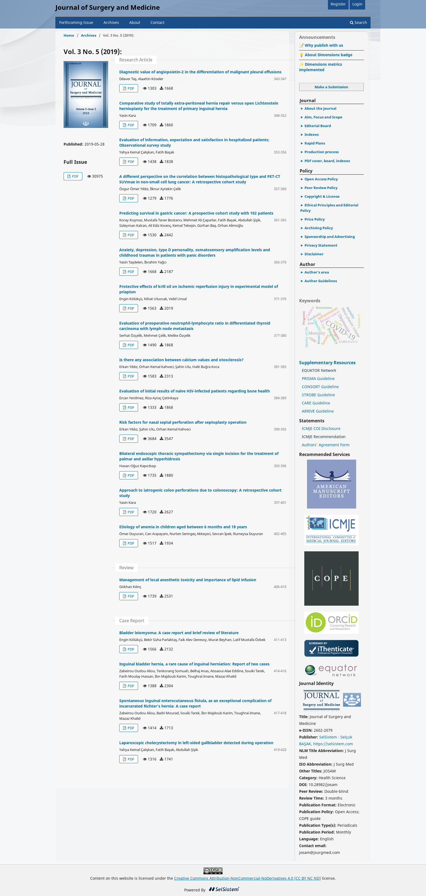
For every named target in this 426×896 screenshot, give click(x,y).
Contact (157, 22)
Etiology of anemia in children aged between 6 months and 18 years (183, 526)
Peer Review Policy (321, 187)
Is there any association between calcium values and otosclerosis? (181, 359)
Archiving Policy (319, 227)
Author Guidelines (321, 280)
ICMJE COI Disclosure (321, 428)
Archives (111, 22)
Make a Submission (331, 86)
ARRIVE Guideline (318, 411)
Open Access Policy (321, 179)
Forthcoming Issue (76, 22)
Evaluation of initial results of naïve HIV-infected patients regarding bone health (194, 391)
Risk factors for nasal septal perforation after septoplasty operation (182, 422)
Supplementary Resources (328, 363)
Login (357, 4)
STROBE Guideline (318, 394)
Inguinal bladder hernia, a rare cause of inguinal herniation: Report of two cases (194, 664)
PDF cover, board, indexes (327, 160)
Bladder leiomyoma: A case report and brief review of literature (179, 632)
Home (69, 35)
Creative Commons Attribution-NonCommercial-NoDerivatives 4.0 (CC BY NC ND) (247, 878)
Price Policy (315, 219)
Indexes (312, 134)
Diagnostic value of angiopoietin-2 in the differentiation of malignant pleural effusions (200, 71)
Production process (322, 151)
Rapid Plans (315, 143)
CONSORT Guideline (320, 386)
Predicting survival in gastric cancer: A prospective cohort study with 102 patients (196, 213)
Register (338, 4)
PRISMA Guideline (318, 378)
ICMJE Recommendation (324, 436)
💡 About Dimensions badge (325, 54)
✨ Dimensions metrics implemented (320, 67)
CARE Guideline (316, 402)
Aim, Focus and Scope (323, 117)
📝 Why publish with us (321, 45)
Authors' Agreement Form (325, 444)
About (134, 22)
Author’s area (317, 272)
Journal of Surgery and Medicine (107, 7)
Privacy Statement (321, 245)
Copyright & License (322, 196)
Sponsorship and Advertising (330, 236)
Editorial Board (318, 125)
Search (358, 22)
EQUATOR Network (319, 370)
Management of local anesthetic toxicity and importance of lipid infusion (187, 579)
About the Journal (320, 108)
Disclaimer (314, 253)
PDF (75, 176)
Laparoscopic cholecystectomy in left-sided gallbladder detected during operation (196, 742)
